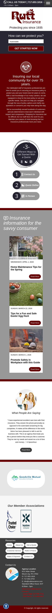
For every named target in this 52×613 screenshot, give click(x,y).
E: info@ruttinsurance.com (32, 581)
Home (9, 545)
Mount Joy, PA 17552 (30, 574)
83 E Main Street (28, 571)
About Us (19, 545)
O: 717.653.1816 (28, 576)
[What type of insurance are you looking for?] (26, 41)
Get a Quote (31, 545)
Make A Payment (13, 556)
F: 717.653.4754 (28, 579)
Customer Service (14, 551)
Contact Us (28, 556)
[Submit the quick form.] (26, 48)
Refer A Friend (30, 551)
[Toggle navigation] (48, 3)
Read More (35, 276)
